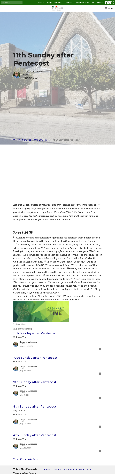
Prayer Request (54, 2)
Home (47, 469)
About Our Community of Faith (72, 469)
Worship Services (22, 140)
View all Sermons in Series (25, 459)
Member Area (82, 2)
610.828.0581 (97, 2)
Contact (40, 2)
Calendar (69, 2)
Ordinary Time (41, 140)
